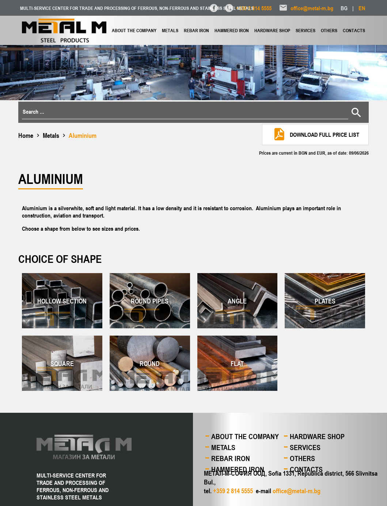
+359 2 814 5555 (254, 8)
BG (344, 8)
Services (305, 30)
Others (329, 30)
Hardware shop (272, 30)
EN (361, 8)
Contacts (354, 30)
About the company (134, 30)
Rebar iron (196, 30)
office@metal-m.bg (312, 8)
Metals (170, 30)
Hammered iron (232, 30)
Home (25, 135)
